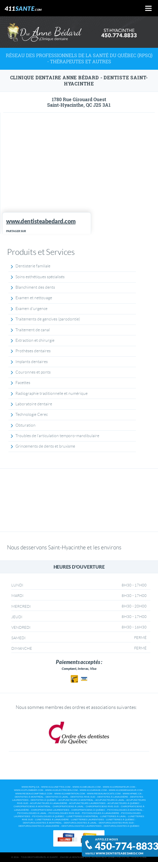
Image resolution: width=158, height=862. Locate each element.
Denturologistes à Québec (121, 826)
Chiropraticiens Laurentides (50, 810)
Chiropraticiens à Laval (68, 806)
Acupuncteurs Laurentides (87, 803)
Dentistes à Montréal (29, 797)
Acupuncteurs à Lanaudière (48, 803)
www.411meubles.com (86, 787)
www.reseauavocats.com (103, 793)
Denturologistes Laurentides (81, 826)
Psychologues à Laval (31, 813)
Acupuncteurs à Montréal (75, 800)
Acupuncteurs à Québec (123, 803)
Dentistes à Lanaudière (112, 797)
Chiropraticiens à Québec (88, 810)
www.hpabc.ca (132, 793)
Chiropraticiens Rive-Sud (102, 806)
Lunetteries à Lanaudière (52, 819)
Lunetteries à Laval (113, 816)
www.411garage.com (93, 790)
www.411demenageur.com (126, 790)
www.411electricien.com (61, 790)
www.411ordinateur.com (119, 787)
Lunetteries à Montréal (82, 816)
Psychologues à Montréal (125, 810)
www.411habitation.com (69, 793)
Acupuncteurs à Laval (110, 800)
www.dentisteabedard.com (119, 853)
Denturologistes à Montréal (42, 822)
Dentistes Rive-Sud (82, 797)
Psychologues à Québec (48, 816)
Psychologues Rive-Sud (64, 813)
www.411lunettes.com (55, 787)
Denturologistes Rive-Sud (116, 822)
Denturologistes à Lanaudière (39, 826)
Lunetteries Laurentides (87, 819)
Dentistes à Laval (57, 797)
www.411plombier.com (28, 790)
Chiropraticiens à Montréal (32, 806)
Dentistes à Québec (43, 800)
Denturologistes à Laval (80, 822)
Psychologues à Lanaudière (100, 813)
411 (23, 8)
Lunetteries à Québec (120, 819)
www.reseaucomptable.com (33, 793)
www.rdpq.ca (30, 787)
